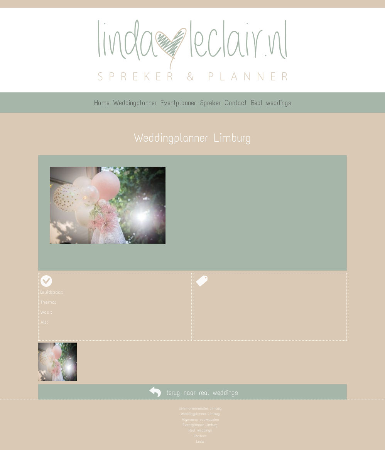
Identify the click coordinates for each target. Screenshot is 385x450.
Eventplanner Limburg (200, 424)
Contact (200, 435)
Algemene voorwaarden (200, 419)
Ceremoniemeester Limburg (200, 408)
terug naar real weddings (202, 392)
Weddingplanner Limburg (200, 413)
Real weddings (200, 430)
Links (200, 441)
